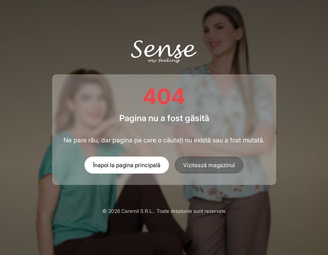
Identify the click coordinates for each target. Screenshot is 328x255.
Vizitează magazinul (209, 165)
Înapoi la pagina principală (126, 165)
